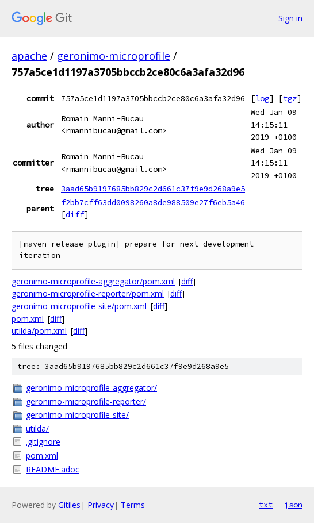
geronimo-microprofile (113, 56)
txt (266, 504)
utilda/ (37, 428)
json (293, 504)
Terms (133, 504)
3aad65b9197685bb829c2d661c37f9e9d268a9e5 (153, 188)
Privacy (100, 504)
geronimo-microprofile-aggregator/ (91, 387)
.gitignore (43, 441)
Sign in (290, 18)
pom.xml (28, 318)
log (262, 98)
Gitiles (69, 504)
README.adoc (52, 469)
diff (75, 214)
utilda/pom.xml (39, 330)
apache (29, 56)
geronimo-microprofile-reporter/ (86, 401)
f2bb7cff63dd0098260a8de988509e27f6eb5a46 (153, 202)
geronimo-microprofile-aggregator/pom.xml (93, 281)
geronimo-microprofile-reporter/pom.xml (88, 293)
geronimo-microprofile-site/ (77, 414)
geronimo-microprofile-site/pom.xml (79, 306)
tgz (290, 98)
